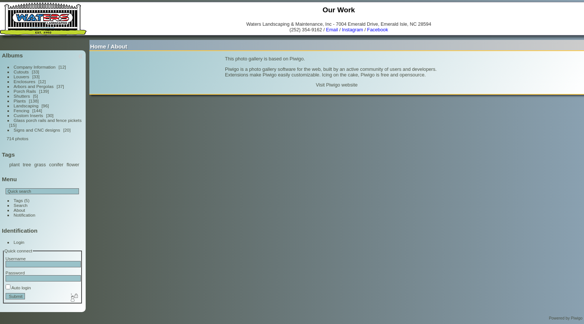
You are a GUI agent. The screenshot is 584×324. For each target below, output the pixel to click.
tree (27, 164)
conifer (56, 164)
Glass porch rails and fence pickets (48, 120)
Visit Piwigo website (337, 85)
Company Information (34, 67)
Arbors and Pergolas (34, 86)
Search (21, 205)
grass (40, 164)
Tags (18, 200)
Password (15, 272)
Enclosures (24, 81)
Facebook (377, 29)
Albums (12, 55)
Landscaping (26, 105)
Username (16, 258)
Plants (20, 100)
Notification (24, 215)
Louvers (21, 76)
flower (73, 164)
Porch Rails (25, 91)
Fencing (21, 110)
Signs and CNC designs (37, 130)
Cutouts (21, 71)
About (19, 210)
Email (332, 29)
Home (98, 46)
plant (14, 164)
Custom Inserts (28, 115)
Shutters (22, 96)
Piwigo (577, 318)
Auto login (18, 287)
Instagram (352, 29)
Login (19, 242)
